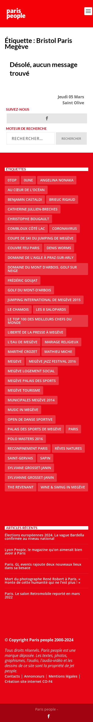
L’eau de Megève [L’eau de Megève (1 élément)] (22, 342)
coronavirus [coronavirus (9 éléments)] (64, 228)
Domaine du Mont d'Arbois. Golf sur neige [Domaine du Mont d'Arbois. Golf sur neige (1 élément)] (42, 269)
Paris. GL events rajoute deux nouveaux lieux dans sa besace (43, 566)
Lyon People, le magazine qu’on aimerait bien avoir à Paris (43, 551)
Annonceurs (34, 676)
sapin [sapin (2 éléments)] (45, 458)
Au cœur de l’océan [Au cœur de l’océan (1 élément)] (26, 189)
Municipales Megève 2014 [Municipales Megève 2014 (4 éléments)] (31, 400)
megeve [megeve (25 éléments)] (15, 361)
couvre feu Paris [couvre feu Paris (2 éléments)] (23, 247)
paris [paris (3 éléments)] (73, 429)
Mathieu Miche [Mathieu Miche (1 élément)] (58, 351)
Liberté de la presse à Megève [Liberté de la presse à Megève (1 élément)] (35, 332)
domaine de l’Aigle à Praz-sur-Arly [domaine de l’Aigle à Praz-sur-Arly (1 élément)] (40, 257)
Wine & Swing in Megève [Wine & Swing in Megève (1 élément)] (63, 487)
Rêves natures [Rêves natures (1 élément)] (68, 448)
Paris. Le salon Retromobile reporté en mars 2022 (42, 595)
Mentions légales (63, 676)
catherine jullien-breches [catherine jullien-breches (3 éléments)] (33, 209)
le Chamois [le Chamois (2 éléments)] (18, 309)
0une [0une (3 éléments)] (28, 180)
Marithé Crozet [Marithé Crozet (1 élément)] (22, 351)
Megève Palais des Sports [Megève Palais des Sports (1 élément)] (32, 380)
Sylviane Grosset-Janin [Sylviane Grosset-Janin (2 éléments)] (29, 467)
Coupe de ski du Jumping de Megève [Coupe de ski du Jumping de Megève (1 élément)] (40, 238)
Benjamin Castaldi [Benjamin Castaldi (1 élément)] (25, 199)
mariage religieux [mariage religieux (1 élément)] (61, 342)
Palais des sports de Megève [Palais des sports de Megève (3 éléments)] (34, 429)
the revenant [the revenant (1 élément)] (20, 487)
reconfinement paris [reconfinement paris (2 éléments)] (28, 448)
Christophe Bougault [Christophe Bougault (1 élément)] (28, 218)
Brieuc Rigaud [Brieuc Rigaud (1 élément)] (62, 199)
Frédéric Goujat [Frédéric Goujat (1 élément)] (22, 280)
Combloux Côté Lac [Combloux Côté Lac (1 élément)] (26, 228)
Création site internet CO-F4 (28, 681)
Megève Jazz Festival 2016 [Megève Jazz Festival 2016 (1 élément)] (52, 361)
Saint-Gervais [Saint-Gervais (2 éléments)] (20, 458)
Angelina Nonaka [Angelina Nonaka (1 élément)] (56, 180)
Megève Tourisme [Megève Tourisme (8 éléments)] (24, 390)
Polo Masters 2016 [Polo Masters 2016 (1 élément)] (25, 438)
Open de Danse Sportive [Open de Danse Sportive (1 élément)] (30, 419)
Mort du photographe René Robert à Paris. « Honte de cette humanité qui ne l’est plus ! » (42, 581)
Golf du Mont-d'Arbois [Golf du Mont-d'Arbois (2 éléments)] (29, 290)
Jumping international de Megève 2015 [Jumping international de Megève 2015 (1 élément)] (44, 299)
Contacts (12, 676)
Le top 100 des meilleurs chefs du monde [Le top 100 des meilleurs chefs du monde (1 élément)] (39, 321)
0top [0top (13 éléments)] (12, 180)
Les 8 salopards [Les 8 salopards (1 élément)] (51, 309)
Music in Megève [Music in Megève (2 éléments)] (23, 409)
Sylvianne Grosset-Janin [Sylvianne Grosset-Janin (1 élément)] (31, 477)
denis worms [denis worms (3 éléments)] (59, 247)
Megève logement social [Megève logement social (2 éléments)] (31, 371)
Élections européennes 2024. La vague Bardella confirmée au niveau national (44, 537)
